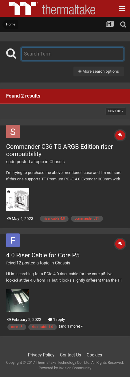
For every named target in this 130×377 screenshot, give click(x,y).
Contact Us (70, 354)
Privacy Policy (41, 354)
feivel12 (13, 262)
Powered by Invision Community (65, 368)
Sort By (115, 111)
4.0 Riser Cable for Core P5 (43, 255)
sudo (11, 161)
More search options (98, 71)
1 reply (56, 319)
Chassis (57, 161)
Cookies (94, 354)
